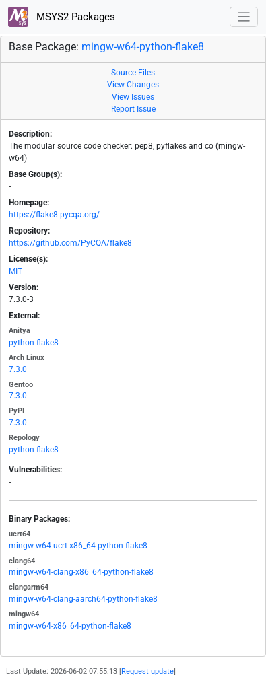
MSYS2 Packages (61, 17)
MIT (15, 271)
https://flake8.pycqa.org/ (54, 214)
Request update (147, 671)
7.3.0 (18, 369)
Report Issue (133, 109)
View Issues (133, 97)
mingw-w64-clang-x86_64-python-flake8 (81, 572)
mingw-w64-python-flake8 (142, 46)
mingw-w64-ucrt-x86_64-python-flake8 (78, 545)
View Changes (133, 85)
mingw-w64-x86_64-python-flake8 (70, 626)
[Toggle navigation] (244, 17)
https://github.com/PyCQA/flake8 (70, 243)
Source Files (133, 72)
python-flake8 (34, 342)
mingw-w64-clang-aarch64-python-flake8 (83, 599)
